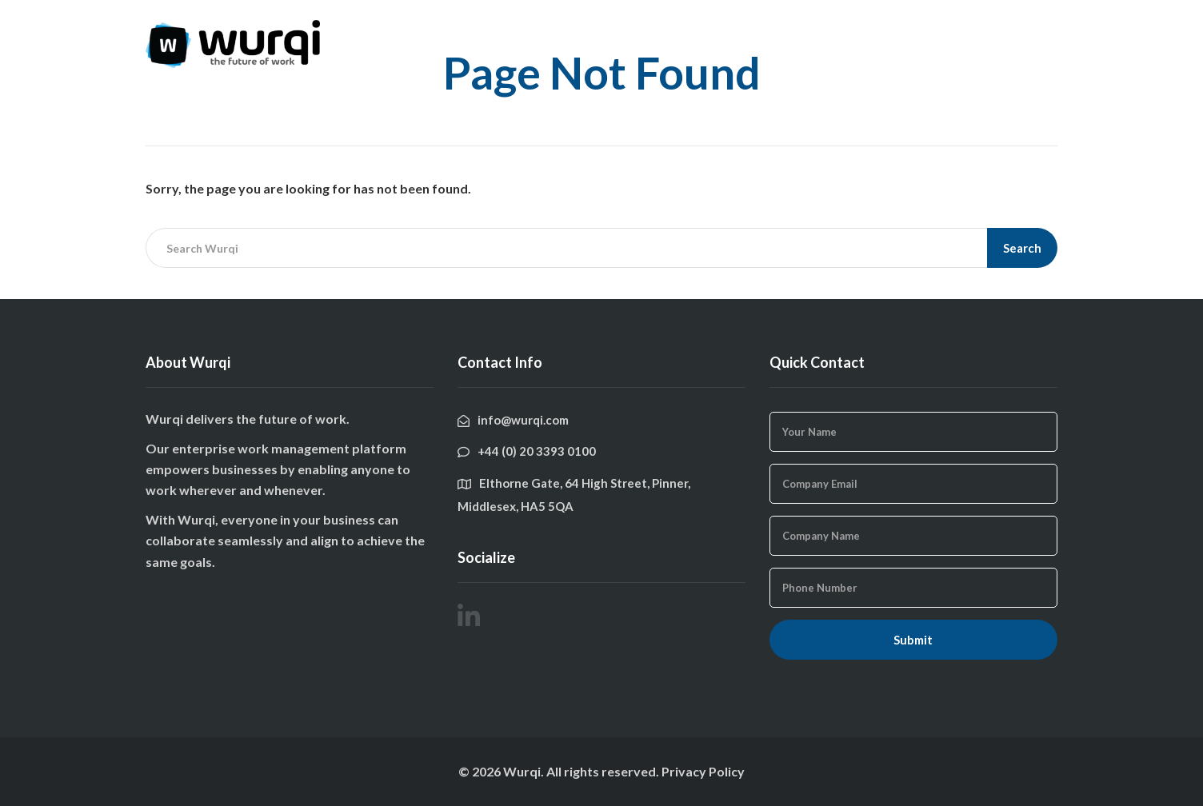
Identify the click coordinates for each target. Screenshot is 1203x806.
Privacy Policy (703, 771)
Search (1022, 248)
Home (745, 29)
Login (1029, 29)
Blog (877, 29)
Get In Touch (952, 29)
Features (813, 29)
